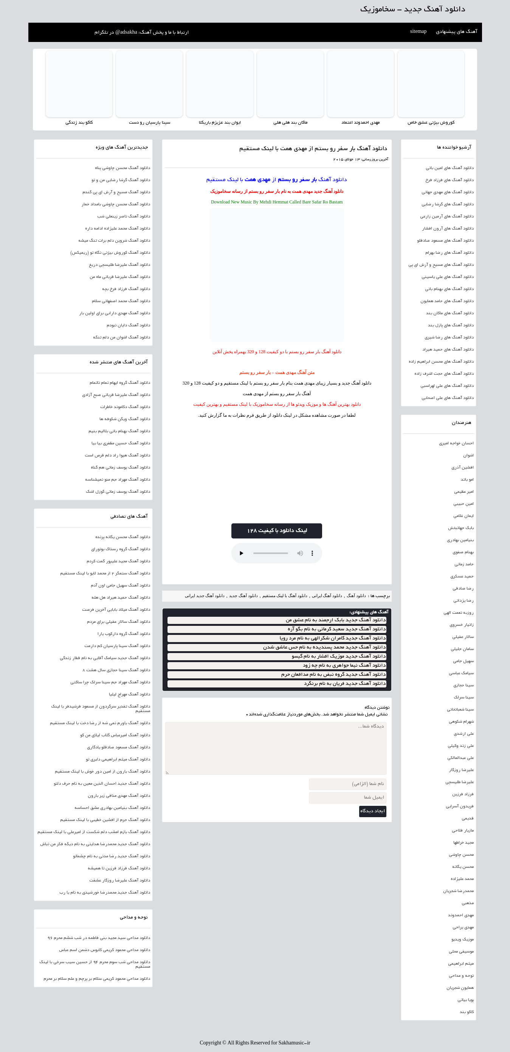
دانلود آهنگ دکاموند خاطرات (125, 407)
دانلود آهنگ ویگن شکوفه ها (124, 419)
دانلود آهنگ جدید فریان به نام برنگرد (345, 684)
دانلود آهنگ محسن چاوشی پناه (122, 168)
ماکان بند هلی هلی (290, 122)
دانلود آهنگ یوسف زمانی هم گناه (120, 467)
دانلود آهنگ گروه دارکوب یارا (124, 634)
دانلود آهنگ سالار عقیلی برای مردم (118, 622)
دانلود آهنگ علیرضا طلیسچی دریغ (119, 265)
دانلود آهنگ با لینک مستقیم (284, 595)
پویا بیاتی (465, 1000)
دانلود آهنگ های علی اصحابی (448, 398)
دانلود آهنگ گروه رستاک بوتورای (120, 549)
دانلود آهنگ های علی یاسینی (448, 277)
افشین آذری (462, 467)
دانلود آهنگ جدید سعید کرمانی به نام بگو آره (337, 629)
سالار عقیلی (463, 637)
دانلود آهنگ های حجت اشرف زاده (444, 374)
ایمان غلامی (463, 516)
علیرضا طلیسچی (459, 782)
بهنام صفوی (463, 552)
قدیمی (468, 818)
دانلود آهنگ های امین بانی (450, 168)
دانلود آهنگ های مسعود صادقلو (445, 241)
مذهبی (468, 903)
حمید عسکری (462, 576)
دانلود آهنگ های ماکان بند (450, 313)
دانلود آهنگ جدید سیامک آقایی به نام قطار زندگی (105, 658)
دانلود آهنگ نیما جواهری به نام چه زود (344, 666)
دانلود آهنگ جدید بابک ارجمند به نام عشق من (336, 620)
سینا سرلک (464, 697)
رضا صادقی (463, 589)
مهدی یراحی (463, 927)
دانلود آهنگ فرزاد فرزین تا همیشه (119, 868)
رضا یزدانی (463, 601)
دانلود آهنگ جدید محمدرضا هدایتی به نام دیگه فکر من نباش (95, 844)
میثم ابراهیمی (461, 964)
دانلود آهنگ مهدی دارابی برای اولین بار (114, 313)
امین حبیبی (463, 504)
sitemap (418, 32)
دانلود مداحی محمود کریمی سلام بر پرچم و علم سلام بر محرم (96, 979)
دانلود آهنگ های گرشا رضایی (448, 204)
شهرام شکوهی (461, 722)
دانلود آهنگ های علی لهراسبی (447, 386)
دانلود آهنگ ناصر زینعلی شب (123, 216)
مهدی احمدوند (461, 915)
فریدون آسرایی (460, 806)
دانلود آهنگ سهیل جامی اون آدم (120, 585)
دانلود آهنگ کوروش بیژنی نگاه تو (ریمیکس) (110, 253)
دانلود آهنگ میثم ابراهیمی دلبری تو (118, 759)
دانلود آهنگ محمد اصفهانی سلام (121, 301)
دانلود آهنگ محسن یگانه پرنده (122, 537)
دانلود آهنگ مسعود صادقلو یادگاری (118, 747)
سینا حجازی (463, 685)
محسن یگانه (463, 867)
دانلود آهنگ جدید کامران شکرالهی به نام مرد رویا (333, 638)
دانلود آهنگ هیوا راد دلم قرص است (117, 455)
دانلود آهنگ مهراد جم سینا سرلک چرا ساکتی (110, 682)
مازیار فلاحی (463, 831)
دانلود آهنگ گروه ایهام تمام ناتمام (120, 383)
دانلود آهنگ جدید (328, 191)
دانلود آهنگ (332, 180)
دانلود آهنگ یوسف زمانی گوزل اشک (118, 492)
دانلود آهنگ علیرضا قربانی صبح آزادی (116, 395)
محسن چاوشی (461, 855)
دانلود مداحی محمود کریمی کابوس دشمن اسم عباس (104, 950)
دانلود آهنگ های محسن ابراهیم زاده (441, 362)
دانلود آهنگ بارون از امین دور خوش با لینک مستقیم (102, 772)
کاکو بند (467, 1012)
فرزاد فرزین (463, 794)
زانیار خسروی (462, 625)
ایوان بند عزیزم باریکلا (220, 122)
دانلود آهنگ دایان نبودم (128, 325)
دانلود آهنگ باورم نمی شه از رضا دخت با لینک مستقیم (100, 723)
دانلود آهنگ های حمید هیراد (448, 350)
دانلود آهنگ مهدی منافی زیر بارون (119, 796)
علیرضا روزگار (461, 770)
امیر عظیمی (464, 492)
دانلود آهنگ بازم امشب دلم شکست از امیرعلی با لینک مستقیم (93, 832)
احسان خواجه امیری (456, 443)
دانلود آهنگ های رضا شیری (449, 337)
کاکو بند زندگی (79, 122)
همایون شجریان (460, 988)
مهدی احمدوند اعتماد (360, 122)
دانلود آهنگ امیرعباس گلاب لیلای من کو (115, 735)
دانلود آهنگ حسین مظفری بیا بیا (120, 443)
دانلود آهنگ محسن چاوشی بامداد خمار (115, 204)
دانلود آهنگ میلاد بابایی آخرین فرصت (116, 610)
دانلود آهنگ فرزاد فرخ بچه (126, 289)
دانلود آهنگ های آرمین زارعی (447, 216)
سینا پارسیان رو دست (149, 122)
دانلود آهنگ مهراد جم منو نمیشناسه (117, 480)
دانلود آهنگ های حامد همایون (447, 301)
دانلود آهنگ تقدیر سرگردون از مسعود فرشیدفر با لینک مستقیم (100, 709)
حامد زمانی (464, 564)
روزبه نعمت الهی (458, 613)
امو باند (467, 480)
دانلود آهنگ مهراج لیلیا (129, 694)
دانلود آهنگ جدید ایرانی (205, 595)
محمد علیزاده (462, 879)
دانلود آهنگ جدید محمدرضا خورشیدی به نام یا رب (104, 893)
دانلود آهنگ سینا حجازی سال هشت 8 (116, 670)
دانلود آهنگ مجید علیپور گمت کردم (118, 561)
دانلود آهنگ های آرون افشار (448, 229)
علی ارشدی (464, 734)
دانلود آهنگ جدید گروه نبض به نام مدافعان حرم (333, 675)
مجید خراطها (463, 843)
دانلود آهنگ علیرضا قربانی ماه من (120, 277)
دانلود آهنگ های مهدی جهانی (448, 192)
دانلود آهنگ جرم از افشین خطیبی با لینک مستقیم (105, 820)
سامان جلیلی (462, 649)
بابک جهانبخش (461, 528)
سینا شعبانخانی (460, 710)
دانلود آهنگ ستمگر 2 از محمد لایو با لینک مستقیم (105, 573)
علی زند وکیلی (461, 746)
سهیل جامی (463, 661)
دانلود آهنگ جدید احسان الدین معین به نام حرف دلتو (102, 784)
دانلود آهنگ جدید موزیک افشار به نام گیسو (339, 656)
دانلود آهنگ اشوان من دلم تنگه (121, 337)
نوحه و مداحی (461, 976)
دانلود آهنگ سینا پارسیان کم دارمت (117, 646)
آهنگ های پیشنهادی (456, 32)
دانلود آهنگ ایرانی (327, 595)
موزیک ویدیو (462, 939)
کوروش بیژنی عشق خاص (431, 122)
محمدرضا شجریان (458, 891)
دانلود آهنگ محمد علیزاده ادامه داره (117, 229)
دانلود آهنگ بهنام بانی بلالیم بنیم (119, 431)
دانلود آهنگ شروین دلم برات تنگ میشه (114, 241)
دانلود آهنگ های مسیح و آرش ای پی (441, 265)
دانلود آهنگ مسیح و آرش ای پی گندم (116, 192)
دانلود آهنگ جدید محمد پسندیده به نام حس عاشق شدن (324, 647)
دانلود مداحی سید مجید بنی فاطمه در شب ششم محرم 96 (98, 938)
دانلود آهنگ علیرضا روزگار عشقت (119, 880)
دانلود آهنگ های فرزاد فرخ (449, 180)
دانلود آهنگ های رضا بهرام (449, 253)
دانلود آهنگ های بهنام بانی (449, 289)
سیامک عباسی (461, 673)
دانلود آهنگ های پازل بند (451, 325)
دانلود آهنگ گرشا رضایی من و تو (120, 180)
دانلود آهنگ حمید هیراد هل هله (120, 598)
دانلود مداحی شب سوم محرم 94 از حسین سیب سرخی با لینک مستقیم (94, 964)
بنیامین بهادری (460, 540)
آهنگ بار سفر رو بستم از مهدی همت (277, 393)
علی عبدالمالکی (460, 758)
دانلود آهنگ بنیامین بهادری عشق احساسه (112, 808)
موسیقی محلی (461, 952)
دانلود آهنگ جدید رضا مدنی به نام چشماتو (111, 856)
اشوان (468, 455)
